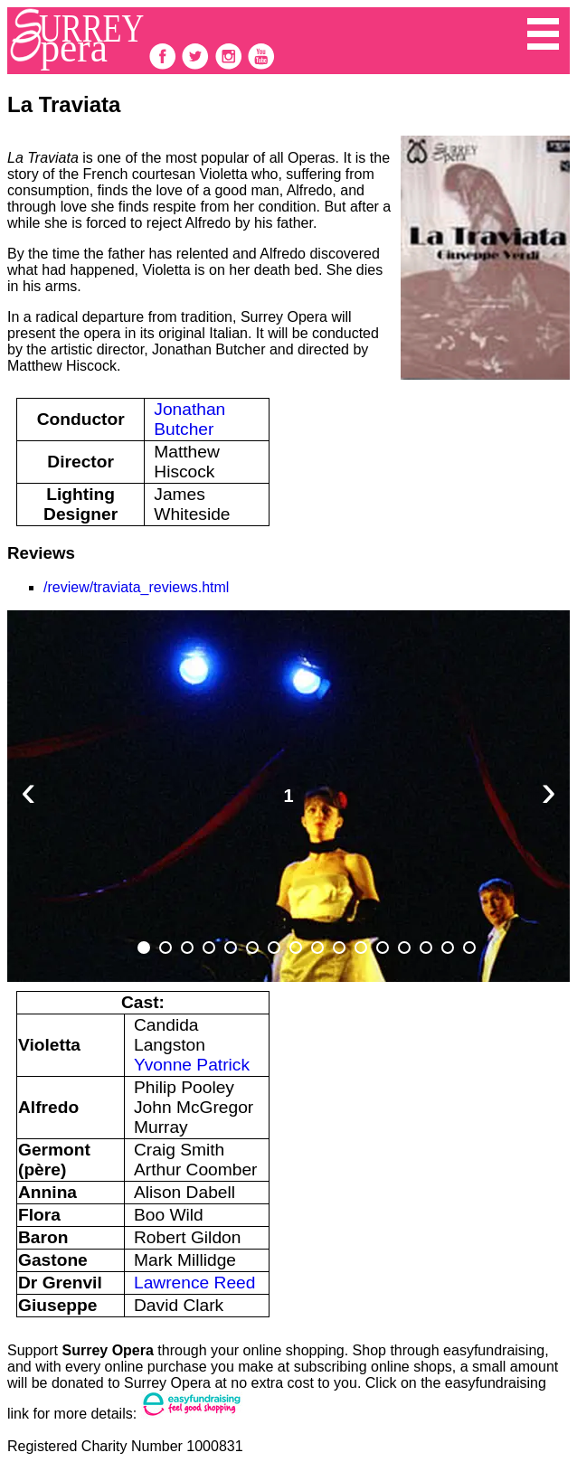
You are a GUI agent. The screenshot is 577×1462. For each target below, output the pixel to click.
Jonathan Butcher (189, 419)
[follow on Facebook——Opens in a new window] (164, 65)
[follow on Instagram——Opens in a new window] (230, 65)
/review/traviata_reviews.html (136, 587)
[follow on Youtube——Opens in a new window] (261, 65)
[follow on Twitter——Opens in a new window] (197, 65)
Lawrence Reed (194, 1282)
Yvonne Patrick (192, 1064)
